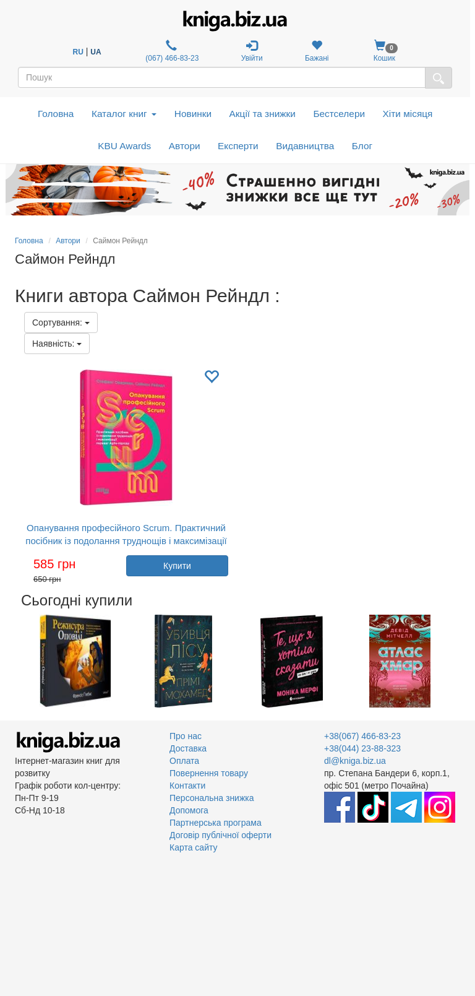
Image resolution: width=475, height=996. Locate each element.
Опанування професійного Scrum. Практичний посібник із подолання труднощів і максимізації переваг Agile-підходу (125, 540)
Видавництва (305, 146)
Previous (16, 661)
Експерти (238, 146)
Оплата (184, 761)
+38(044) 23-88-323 (362, 748)
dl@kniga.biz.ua (355, 761)
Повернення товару (208, 773)
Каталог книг (124, 113)
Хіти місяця (408, 113)
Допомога (188, 810)
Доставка (188, 748)
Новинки (193, 113)
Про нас (185, 736)
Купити (177, 566)
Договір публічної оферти (220, 835)
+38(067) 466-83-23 (362, 736)
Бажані (317, 51)
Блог (362, 146)
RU (78, 52)
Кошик (384, 51)
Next (458, 661)
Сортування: (61, 322)
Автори (184, 146)
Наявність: (57, 344)
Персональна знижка (211, 798)
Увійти (252, 51)
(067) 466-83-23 (171, 51)
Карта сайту (193, 847)
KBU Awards (124, 146)
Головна (56, 113)
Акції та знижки (262, 113)
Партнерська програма (215, 823)
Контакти (187, 785)
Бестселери (339, 113)
